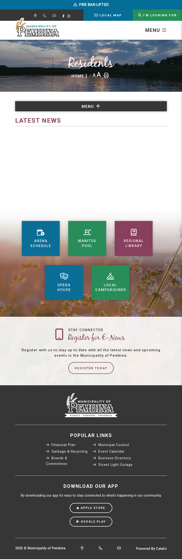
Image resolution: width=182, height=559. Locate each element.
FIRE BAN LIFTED (94, 4)
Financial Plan (61, 445)
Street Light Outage (113, 465)
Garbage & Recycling (67, 452)
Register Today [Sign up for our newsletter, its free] (91, 368)
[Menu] (156, 30)
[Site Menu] (91, 106)
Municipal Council (111, 445)
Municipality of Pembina (37, 27)
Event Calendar (109, 452)
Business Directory (112, 458)
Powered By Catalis (151, 549)
